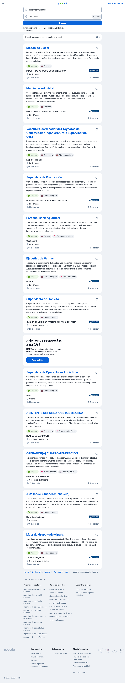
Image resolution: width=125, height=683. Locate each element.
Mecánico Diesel (37, 48)
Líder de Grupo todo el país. (45, 534)
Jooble (18, 678)
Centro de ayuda (37, 657)
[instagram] (107, 650)
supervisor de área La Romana (35, 634)
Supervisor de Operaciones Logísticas (52, 372)
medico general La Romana (59, 617)
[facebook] (100, 650)
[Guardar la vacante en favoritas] (96, 48)
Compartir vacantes (59, 653)
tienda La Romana (56, 620)
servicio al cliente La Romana (60, 613)
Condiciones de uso (81, 663)
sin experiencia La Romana (59, 596)
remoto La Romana (56, 589)
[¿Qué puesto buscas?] (62, 10)
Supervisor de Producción (44, 177)
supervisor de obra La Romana (35, 607)
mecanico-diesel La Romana (34, 637)
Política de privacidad (81, 666)
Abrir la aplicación (115, 3)
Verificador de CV (80, 672)
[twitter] (114, 650)
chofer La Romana (56, 610)
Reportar (93, 77)
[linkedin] (121, 650)
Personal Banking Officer (43, 218)
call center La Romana (58, 606)
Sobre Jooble (36, 653)
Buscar (62, 23)
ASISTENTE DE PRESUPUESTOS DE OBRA (54, 413)
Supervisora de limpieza (42, 299)
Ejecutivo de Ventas (40, 258)
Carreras (34, 660)
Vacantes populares (83, 589)
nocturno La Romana (57, 603)
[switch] (98, 37)
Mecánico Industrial (40, 88)
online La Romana (56, 593)
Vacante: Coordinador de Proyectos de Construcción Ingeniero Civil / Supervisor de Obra (56, 133)
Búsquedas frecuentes (34, 579)
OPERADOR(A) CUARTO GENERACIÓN (52, 453)
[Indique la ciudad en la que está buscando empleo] (62, 17)
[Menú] (3, 3)
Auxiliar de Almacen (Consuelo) (47, 494)
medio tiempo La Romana (59, 599)
